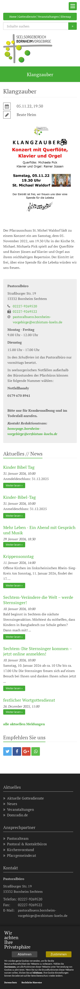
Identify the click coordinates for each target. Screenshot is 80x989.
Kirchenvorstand (18, 849)
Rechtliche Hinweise (32, 982)
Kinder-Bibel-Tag (19, 497)
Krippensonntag (18, 556)
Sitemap (66, 17)
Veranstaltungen (48, 17)
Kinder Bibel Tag (19, 467)
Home (13, 17)
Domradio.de (15, 815)
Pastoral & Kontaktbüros (25, 843)
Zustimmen (59, 954)
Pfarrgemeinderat (19, 855)
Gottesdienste (27, 17)
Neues (10, 803)
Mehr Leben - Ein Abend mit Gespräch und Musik (39, 530)
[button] (7, 751)
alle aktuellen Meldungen (24, 724)
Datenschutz (10, 982)
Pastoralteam (16, 838)
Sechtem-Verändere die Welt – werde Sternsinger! (38, 599)
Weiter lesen (13, 485)
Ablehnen (25, 954)
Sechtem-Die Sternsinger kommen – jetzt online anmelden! (37, 651)
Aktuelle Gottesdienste (23, 798)
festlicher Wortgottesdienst (29, 700)
